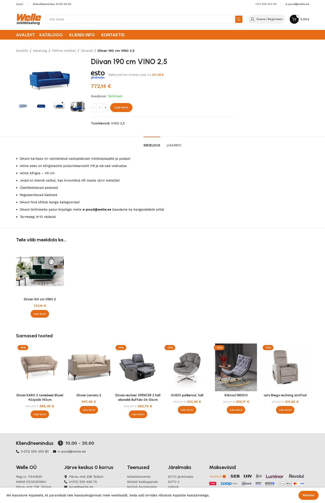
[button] (40, 314)
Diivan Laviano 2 (89, 395)
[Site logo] (29, 19)
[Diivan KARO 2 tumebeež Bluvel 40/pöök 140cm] (40, 367)
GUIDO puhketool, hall (187, 395)
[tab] (152, 143)
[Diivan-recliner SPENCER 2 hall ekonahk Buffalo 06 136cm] (138, 367)
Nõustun (308, 495)
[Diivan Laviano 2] (89, 367)
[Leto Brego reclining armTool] (285, 367)
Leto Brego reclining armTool (285, 395)
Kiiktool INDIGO (236, 395)
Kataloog (40, 51)
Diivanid (87, 51)
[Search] (144, 19)
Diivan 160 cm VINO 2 (40, 299)
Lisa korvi (121, 107)
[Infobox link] (297, 4)
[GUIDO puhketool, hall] (187, 367)
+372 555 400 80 (266, 4)
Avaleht (22, 51)
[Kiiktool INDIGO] (236, 367)
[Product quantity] (99, 107)
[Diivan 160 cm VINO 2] (40, 271)
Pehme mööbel (64, 51)
